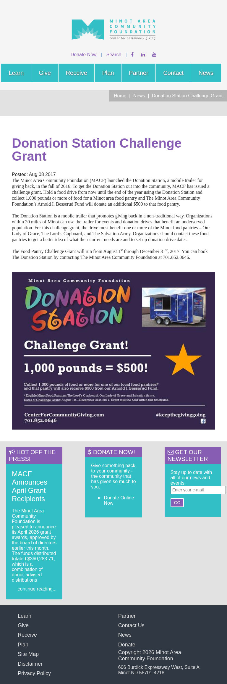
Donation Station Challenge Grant (187, 95)
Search (113, 54)
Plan (108, 73)
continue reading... (37, 588)
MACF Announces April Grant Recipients (29, 486)
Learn (16, 73)
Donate (126, 645)
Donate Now (84, 54)
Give (45, 73)
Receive (76, 73)
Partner (138, 73)
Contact (173, 73)
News (206, 73)
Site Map (28, 654)
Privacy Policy (34, 673)
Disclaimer (30, 664)
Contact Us (131, 625)
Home (120, 95)
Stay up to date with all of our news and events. (191, 477)
